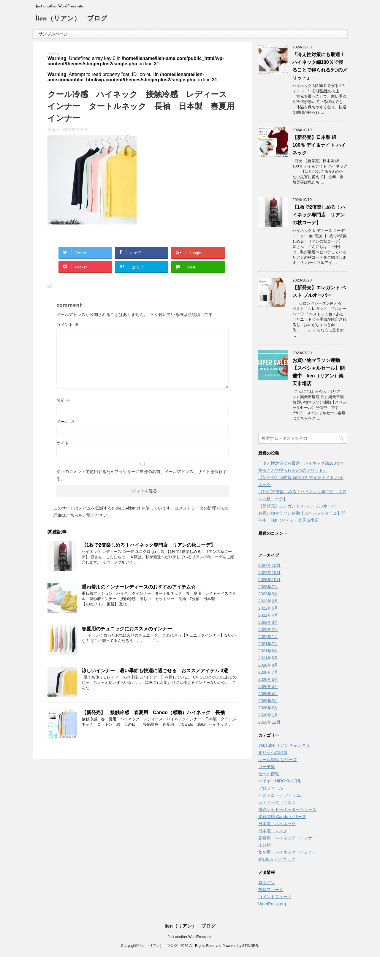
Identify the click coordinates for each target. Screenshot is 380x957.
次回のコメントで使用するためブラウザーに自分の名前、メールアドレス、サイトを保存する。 (141, 475)
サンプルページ (53, 33)
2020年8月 (268, 665)
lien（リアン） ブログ (71, 18)
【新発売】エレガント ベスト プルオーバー (299, 506)
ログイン (266, 882)
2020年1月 (268, 715)
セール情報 (268, 773)
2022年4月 (268, 615)
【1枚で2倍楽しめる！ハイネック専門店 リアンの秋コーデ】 (148, 545)
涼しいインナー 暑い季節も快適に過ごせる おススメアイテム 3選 (155, 670)
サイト (62, 443)
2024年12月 (269, 565)
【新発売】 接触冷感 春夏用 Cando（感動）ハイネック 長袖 (153, 712)
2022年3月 (268, 622)
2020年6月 (268, 679)
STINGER (250, 946)
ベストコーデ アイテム (279, 795)
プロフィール (270, 788)
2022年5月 (268, 608)
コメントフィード (275, 896)
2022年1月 (268, 636)
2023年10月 (269, 579)
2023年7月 (268, 586)
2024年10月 (269, 572)
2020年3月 (268, 700)
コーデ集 (266, 766)
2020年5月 (268, 686)
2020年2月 (268, 708)
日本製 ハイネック (277, 823)
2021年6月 (268, 650)
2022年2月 (268, 629)
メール (65, 421)
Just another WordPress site (190, 937)
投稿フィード (270, 889)
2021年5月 (268, 658)
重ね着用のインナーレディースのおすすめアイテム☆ (139, 586)
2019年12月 (269, 722)
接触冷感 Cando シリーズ (282, 816)
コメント (67, 324)
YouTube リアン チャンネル (284, 745)
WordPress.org (272, 903)
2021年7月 (268, 643)
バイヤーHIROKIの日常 (280, 781)
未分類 (264, 845)
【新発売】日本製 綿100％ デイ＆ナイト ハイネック (319, 145)
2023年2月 (268, 601)
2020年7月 (268, 672)
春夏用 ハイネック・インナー (287, 838)
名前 (63, 400)
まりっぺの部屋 (272, 752)
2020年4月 (268, 693)
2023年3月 (268, 593)
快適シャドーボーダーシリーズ (287, 809)
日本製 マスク (272, 830)
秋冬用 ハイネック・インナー (287, 852)
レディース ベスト (277, 802)
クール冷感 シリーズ (277, 759)
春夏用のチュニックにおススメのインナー (127, 628)
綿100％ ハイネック (276, 859)
